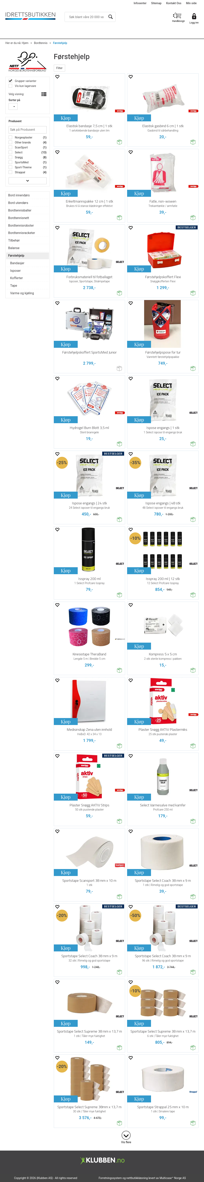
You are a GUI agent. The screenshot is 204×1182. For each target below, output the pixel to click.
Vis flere (126, 1142)
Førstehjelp (60, 43)
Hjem (25, 43)
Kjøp (66, 118)
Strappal (19, 172)
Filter (59, 68)
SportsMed (21, 162)
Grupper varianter (25, 81)
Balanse (14, 248)
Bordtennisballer (19, 210)
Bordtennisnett (18, 218)
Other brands (22, 142)
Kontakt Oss (173, 3)
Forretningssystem (110, 1178)
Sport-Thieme (23, 167)
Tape (13, 285)
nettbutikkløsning (137, 1178)
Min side (191, 3)
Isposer (15, 271)
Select (18, 152)
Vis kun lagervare (25, 86)
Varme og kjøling (22, 293)
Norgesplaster (23, 137)
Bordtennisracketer (21, 233)
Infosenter (140, 3)
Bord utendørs (18, 203)
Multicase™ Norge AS (173, 1178)
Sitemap (156, 3)
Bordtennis (40, 43)
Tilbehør (14, 240)
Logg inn (194, 22)
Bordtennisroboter (21, 225)
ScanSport (21, 147)
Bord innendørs (19, 195)
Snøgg (18, 157)
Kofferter (16, 278)
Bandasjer (17, 263)
